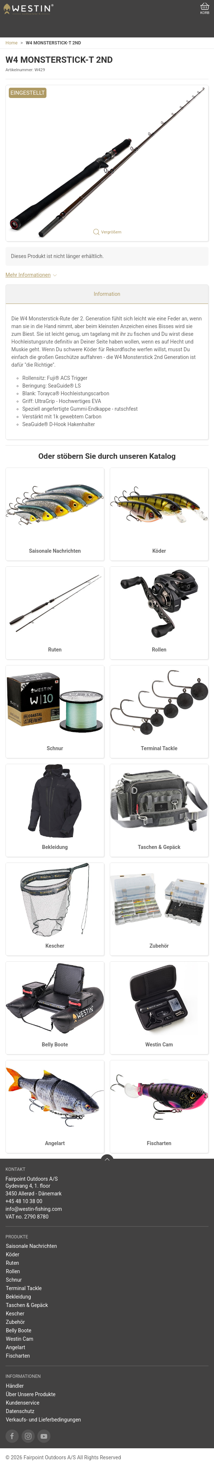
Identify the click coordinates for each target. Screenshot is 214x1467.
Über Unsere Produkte (31, 1394)
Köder (159, 551)
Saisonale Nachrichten (55, 551)
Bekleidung (55, 847)
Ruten (55, 650)
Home (11, 43)
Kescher (54, 946)
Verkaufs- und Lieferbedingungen (43, 1420)
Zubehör (159, 946)
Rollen (159, 650)
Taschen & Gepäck (159, 847)
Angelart (55, 1143)
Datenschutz (20, 1411)
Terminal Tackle (159, 748)
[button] (107, 163)
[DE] (28, 9)
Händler (15, 1386)
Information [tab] (107, 294)
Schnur (55, 748)
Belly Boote (55, 1044)
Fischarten (159, 1143)
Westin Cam (159, 1044)
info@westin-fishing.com (33, 1209)
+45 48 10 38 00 (23, 1201)
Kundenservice (23, 1403)
